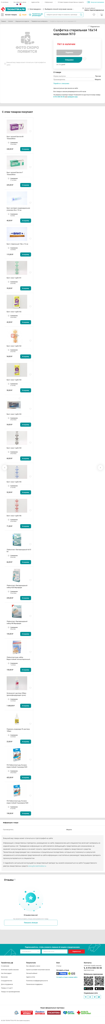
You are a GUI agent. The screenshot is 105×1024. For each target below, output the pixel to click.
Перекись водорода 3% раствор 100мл (18, 730)
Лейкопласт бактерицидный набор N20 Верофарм (17, 586)
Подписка (69, 52)
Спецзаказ (69, 60)
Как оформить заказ (20, 2)
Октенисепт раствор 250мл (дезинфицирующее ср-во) (16, 694)
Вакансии (4, 977)
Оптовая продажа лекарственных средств (71, 2)
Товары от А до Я (6, 988)
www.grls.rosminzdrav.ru (37, 866)
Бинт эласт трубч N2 (14, 312)
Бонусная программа (95, 2)
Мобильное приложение (93, 974)
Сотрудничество (6, 980)
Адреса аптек (35, 2)
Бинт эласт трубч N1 (14, 278)
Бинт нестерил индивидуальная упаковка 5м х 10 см (18, 209)
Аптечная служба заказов (10, 969)
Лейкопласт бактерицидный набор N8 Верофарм (17, 622)
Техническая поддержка (34, 984)
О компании (4, 2)
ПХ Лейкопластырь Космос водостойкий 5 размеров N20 (17, 802)
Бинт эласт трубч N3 (14, 380)
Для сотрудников (7, 984)
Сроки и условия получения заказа (38, 969)
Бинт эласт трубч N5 (14, 482)
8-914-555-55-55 (58, 97)
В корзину (25, 149)
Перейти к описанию (61, 83)
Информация (49, 2)
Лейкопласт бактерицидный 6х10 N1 (19, 551)
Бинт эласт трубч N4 (14, 448)
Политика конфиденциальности (37, 980)
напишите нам (73, 97)
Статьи (58, 966)
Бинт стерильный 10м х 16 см (17, 244)
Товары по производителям (10, 991)
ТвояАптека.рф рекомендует (36, 14)
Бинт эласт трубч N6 (14, 516)
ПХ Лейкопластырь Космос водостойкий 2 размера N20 (17, 766)
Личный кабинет (31, 973)
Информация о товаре (10, 822)
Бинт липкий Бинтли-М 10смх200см (15, 138)
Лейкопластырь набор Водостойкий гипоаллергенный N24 (18, 658)
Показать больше (31, 923)
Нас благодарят (6, 973)
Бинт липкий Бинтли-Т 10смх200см (15, 173)
